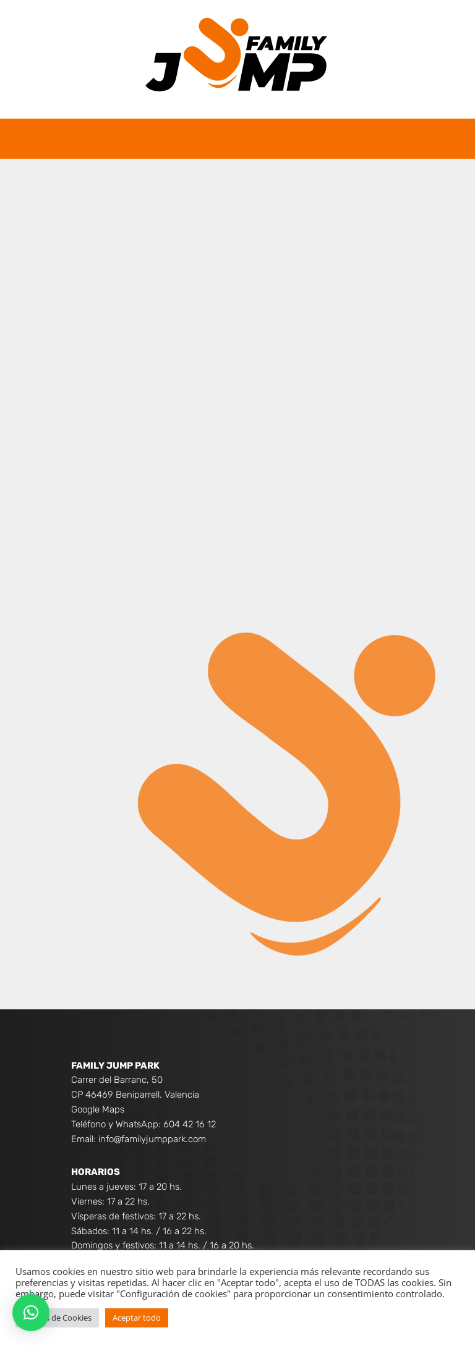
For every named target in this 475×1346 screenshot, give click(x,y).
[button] (30, 1312)
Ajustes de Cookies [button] (57, 1317)
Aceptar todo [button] (137, 1317)
